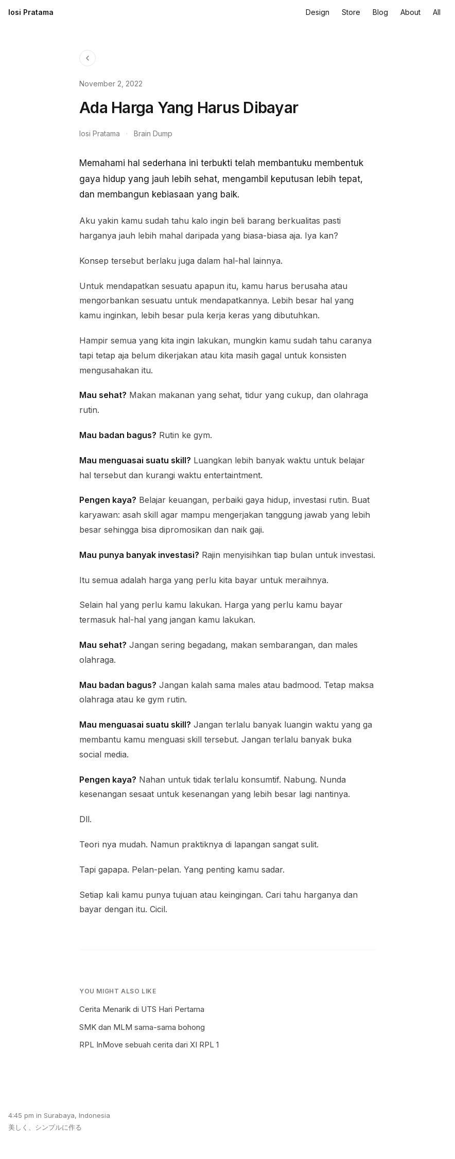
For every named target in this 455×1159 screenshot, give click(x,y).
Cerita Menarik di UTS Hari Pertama (141, 1009)
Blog (380, 12)
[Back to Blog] (87, 58)
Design (317, 12)
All (437, 12)
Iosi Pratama (31, 12)
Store (351, 12)
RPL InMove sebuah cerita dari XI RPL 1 (149, 1044)
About (410, 12)
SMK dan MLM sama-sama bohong (142, 1027)
